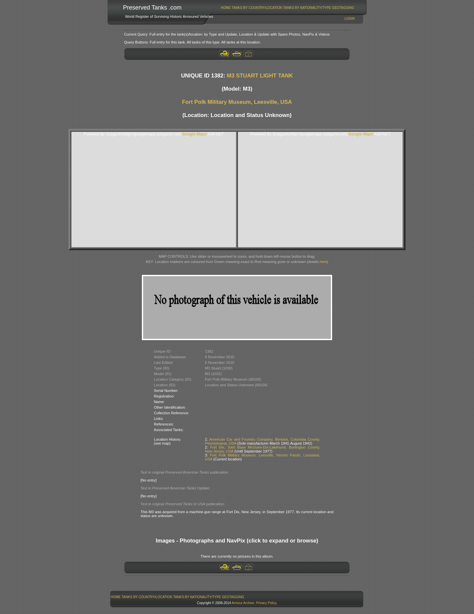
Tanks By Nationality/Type (307, 8)
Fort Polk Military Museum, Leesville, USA (237, 102)
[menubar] (287, 7)
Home (226, 8)
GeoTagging (343, 8)
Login (349, 18)
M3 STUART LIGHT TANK (260, 76)
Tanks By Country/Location (257, 8)
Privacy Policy (266, 603)
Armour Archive (243, 603)
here (323, 262)
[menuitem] (225, 7)
